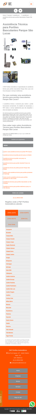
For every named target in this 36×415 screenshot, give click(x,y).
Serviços (18, 386)
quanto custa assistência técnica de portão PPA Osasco (17, 151)
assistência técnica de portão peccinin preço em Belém (17, 155)
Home (18, 370)
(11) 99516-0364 (13, 133)
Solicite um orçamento (18, 139)
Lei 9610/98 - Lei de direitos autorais (13, 343)
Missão (18, 381)
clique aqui (21, 133)
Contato (18, 392)
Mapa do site (18, 397)
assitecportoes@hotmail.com (18, 363)
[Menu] (31, 3)
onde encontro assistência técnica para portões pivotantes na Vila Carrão (15, 177)
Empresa (17, 376)
